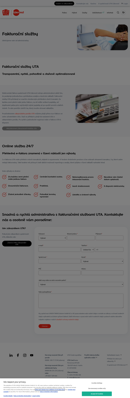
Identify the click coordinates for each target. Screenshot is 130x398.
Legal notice (36, 396)
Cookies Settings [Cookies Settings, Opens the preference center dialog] (96, 383)
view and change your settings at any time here (50, 389)
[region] (65, 388)
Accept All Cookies (97, 394)
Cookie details (7, 396)
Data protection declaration (22, 396)
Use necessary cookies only (97, 388)
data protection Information (49, 391)
